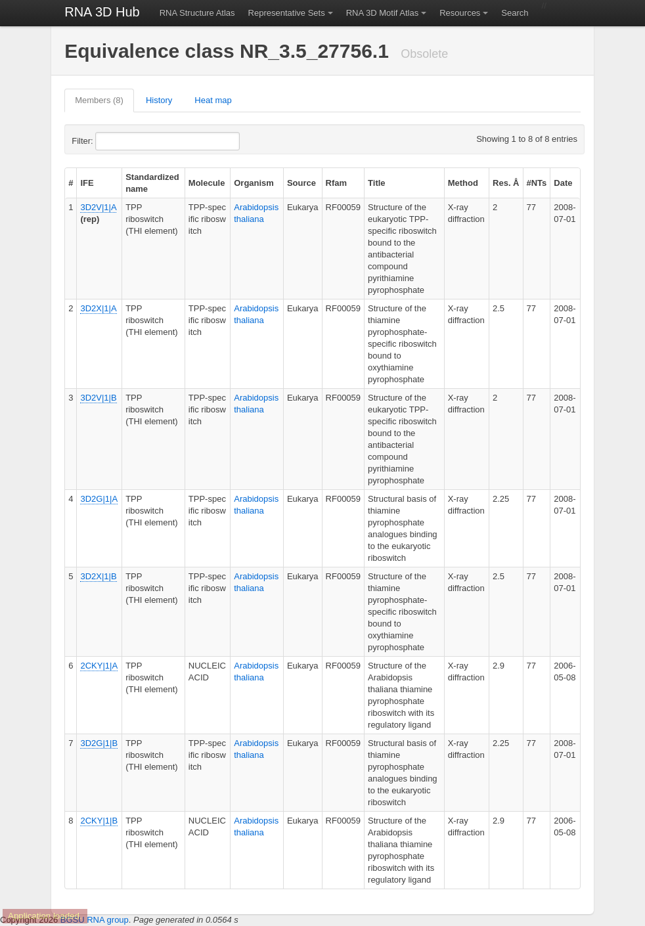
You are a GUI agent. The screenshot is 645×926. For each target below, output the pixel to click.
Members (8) (99, 100)
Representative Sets (286, 13)
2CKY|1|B (99, 821)
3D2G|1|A (99, 499)
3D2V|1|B (98, 398)
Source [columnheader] (301, 183)
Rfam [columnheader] (336, 183)
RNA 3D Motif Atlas (382, 13)
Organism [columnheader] (254, 183)
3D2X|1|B (98, 576)
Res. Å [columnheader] (506, 183)
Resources (459, 13)
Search (514, 13)
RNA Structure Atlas (197, 13)
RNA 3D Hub (102, 12)
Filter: (114, 141)
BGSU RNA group (94, 920)
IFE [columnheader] (86, 183)
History (159, 100)
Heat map (212, 100)
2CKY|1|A (99, 666)
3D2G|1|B (99, 743)
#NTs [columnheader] (537, 183)
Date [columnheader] (563, 183)
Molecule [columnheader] (207, 183)
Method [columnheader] (463, 183)
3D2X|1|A (98, 308)
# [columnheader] (70, 183)
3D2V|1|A (98, 207)
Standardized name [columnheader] (152, 183)
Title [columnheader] (377, 183)
